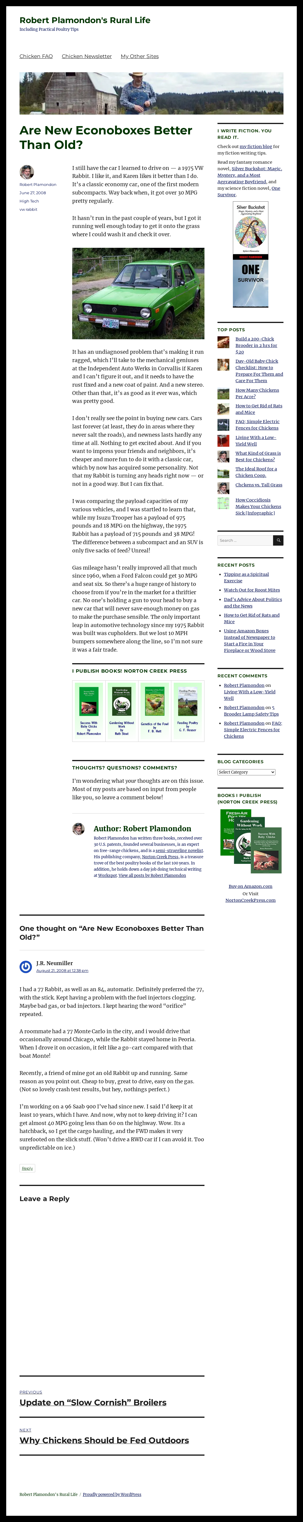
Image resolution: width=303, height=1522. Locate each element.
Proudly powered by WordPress (112, 1494)
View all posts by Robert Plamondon (152, 875)
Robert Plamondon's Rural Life (85, 20)
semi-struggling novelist (179, 850)
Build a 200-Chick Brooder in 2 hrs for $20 (256, 345)
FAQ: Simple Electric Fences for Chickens (253, 730)
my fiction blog (256, 146)
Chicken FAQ (36, 56)
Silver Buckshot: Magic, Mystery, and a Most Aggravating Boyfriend (249, 175)
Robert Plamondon (38, 184)
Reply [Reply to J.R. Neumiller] (27, 1168)
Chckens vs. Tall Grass (259, 485)
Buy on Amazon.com (250, 848)
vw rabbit (28, 209)
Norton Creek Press (160, 856)
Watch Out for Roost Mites (252, 590)
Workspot (107, 875)
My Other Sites (140, 56)
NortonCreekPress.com (250, 900)
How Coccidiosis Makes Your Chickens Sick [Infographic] (258, 506)
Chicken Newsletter (87, 56)
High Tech (29, 201)
